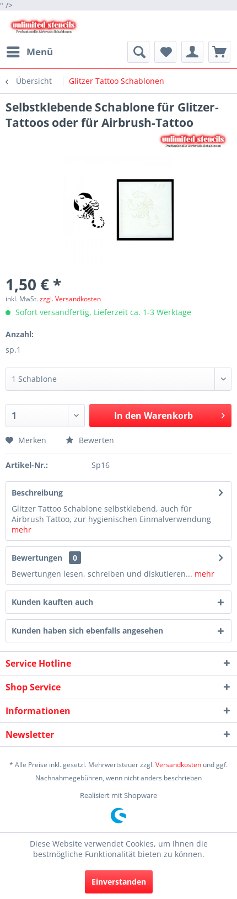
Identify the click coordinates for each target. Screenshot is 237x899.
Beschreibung (37, 492)
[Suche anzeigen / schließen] (138, 52)
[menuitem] (29, 52)
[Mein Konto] (192, 52)
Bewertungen (37, 557)
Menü (30, 50)
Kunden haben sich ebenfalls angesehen (87, 630)
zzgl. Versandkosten (70, 299)
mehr (21, 529)
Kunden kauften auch (52, 602)
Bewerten (90, 440)
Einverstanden (118, 881)
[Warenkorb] (219, 52)
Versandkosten (178, 764)
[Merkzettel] (165, 52)
